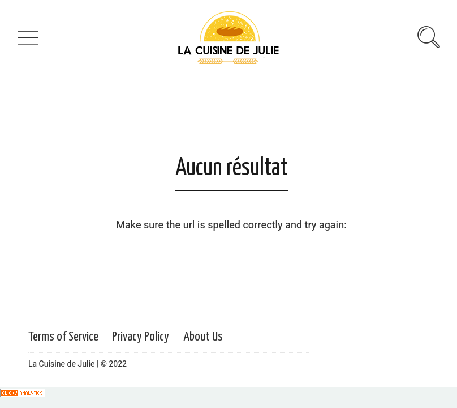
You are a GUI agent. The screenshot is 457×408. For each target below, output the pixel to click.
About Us (203, 336)
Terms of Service (63, 336)
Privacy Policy (140, 336)
